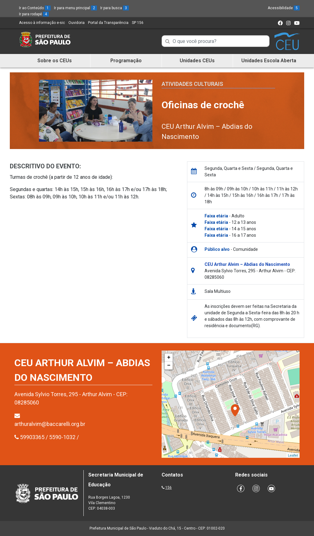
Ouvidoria (76, 23)
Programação (126, 60)
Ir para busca (114, 8)
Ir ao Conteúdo (35, 8)
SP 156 (138, 23)
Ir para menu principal (75, 8)
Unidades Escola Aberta (268, 60)
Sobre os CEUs (54, 60)
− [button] (168, 365)
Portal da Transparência (108, 23)
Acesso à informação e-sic (42, 23)
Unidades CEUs (197, 60)
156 (168, 487)
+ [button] (168, 357)
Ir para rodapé (34, 14)
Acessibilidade (284, 8)
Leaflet (293, 455)
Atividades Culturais (192, 84)
